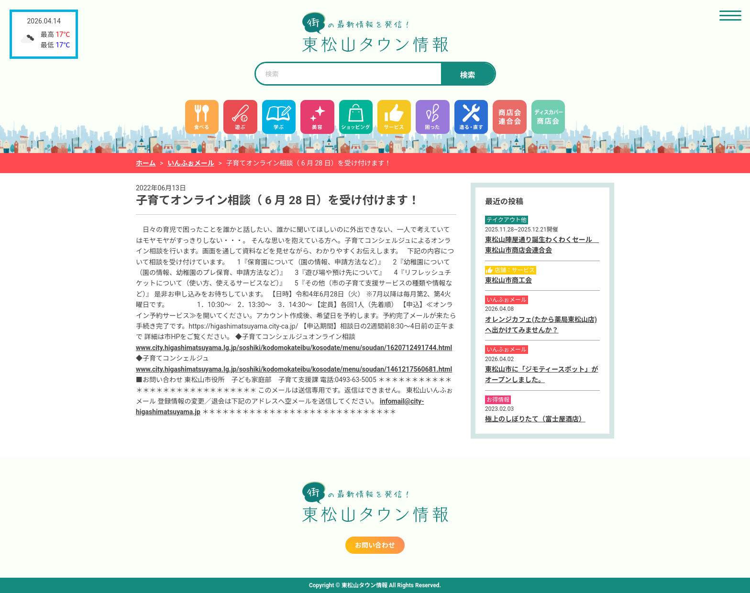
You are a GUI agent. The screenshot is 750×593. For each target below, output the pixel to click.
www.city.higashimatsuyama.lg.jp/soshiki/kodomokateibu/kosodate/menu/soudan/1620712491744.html (294, 347)
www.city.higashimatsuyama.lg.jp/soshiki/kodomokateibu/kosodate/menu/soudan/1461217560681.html (294, 369)
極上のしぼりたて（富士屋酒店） (535, 419)
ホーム (146, 163)
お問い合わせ (375, 545)
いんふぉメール (190, 163)
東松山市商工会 (508, 280)
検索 (467, 75)
